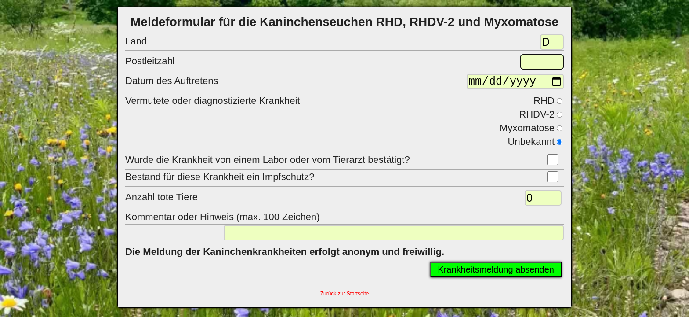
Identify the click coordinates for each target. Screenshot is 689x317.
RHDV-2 (537, 116)
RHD (544, 102)
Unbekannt (531, 143)
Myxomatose (527, 130)
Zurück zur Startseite (344, 296)
